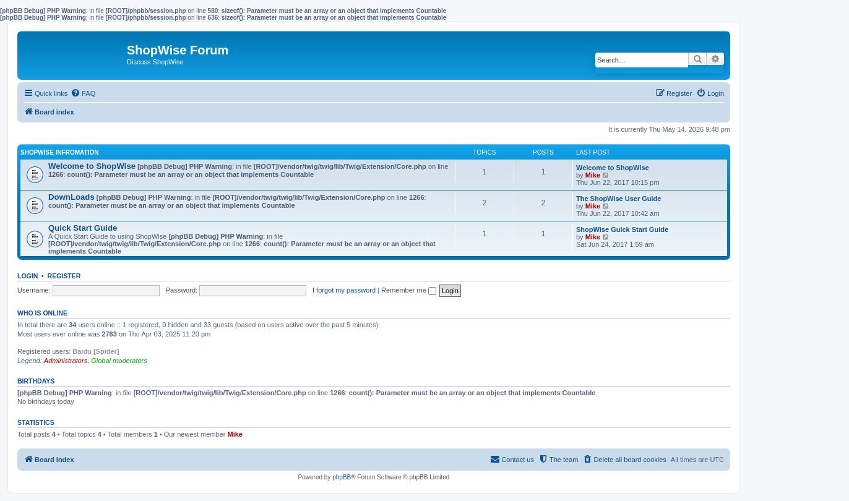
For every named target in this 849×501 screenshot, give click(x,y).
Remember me (408, 290)
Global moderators (119, 360)
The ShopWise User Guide (618, 198)
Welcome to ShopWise (92, 166)
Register (64, 276)
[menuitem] (83, 93)
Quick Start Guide (82, 228)
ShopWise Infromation (59, 152)
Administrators (65, 360)
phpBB (341, 477)
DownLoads (71, 197)
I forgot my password (344, 290)
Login (27, 276)
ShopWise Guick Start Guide (622, 229)
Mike (592, 175)
